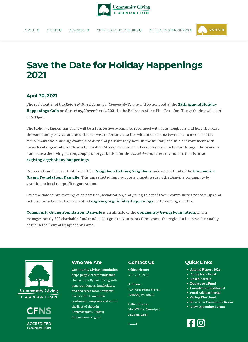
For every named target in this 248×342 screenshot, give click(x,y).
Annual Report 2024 (205, 269)
